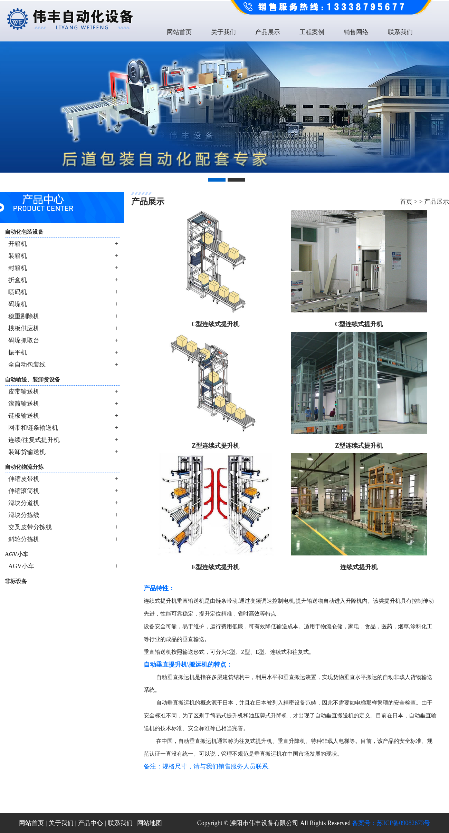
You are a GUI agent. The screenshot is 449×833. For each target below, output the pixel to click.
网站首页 (179, 32)
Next (442, 104)
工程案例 (311, 32)
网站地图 (149, 823)
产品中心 (90, 823)
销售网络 (356, 32)
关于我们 (223, 32)
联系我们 (400, 32)
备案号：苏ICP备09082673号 (391, 823)
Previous (6, 104)
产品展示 (267, 32)
